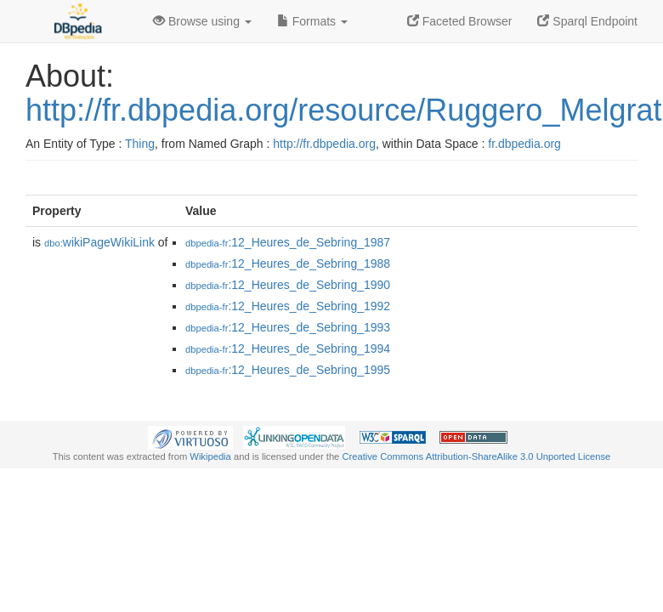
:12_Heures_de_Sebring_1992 (287, 306)
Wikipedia (210, 456)
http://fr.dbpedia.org (324, 143)
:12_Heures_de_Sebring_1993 (287, 327)
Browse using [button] (202, 21)
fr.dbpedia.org (524, 143)
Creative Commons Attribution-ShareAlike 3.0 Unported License (476, 456)
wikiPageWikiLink (99, 242)
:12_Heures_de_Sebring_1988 (287, 263)
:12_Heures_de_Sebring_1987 (287, 242)
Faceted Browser (460, 21)
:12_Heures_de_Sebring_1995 (287, 370)
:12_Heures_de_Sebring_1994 (287, 348)
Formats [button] (312, 21)
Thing (140, 143)
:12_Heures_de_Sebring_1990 (287, 285)
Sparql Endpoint (587, 21)
